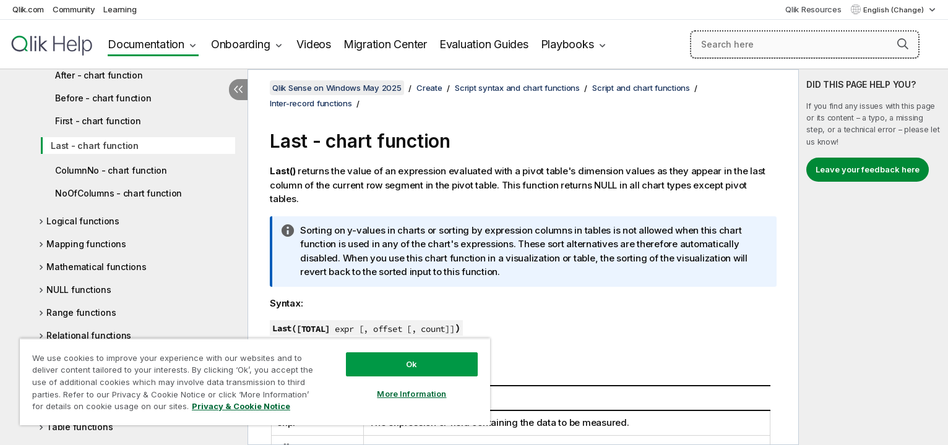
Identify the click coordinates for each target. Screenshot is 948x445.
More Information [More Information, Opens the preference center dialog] (411, 394)
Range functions (81, 312)
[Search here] (804, 44)
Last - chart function (95, 145)
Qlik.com (28, 9)
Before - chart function (103, 98)
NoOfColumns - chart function (118, 193)
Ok (411, 364)
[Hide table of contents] (238, 89)
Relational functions (88, 335)
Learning (119, 9)
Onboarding (240, 44)
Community (74, 9)
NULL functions (78, 289)
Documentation (146, 44)
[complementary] (873, 257)
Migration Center (385, 44)
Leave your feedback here (868, 169)
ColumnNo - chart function (111, 170)
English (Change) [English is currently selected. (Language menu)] (894, 10)
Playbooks (567, 44)
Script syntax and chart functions (517, 88)
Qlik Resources (813, 9)
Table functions (79, 427)
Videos (313, 44)
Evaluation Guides (483, 44)
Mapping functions (86, 244)
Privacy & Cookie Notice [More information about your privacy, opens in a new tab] (241, 406)
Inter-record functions (311, 103)
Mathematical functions (96, 266)
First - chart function (98, 121)
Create (429, 88)
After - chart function (99, 75)
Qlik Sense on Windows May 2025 (337, 88)
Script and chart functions (641, 88)
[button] (903, 44)
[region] (255, 381)
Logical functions (82, 221)
